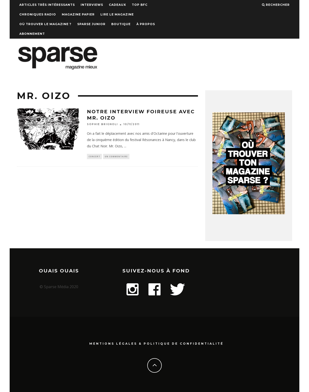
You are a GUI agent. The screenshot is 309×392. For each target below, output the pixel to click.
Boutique (121, 24)
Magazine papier (78, 14)
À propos (145, 24)
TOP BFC (139, 5)
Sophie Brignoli (102, 124)
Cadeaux (117, 5)
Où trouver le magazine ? (45, 24)
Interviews (92, 5)
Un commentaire (116, 156)
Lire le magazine (117, 14)
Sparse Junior (91, 24)
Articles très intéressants (47, 5)
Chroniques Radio (37, 14)
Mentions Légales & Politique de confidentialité (156, 343)
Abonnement (32, 34)
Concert (94, 156)
